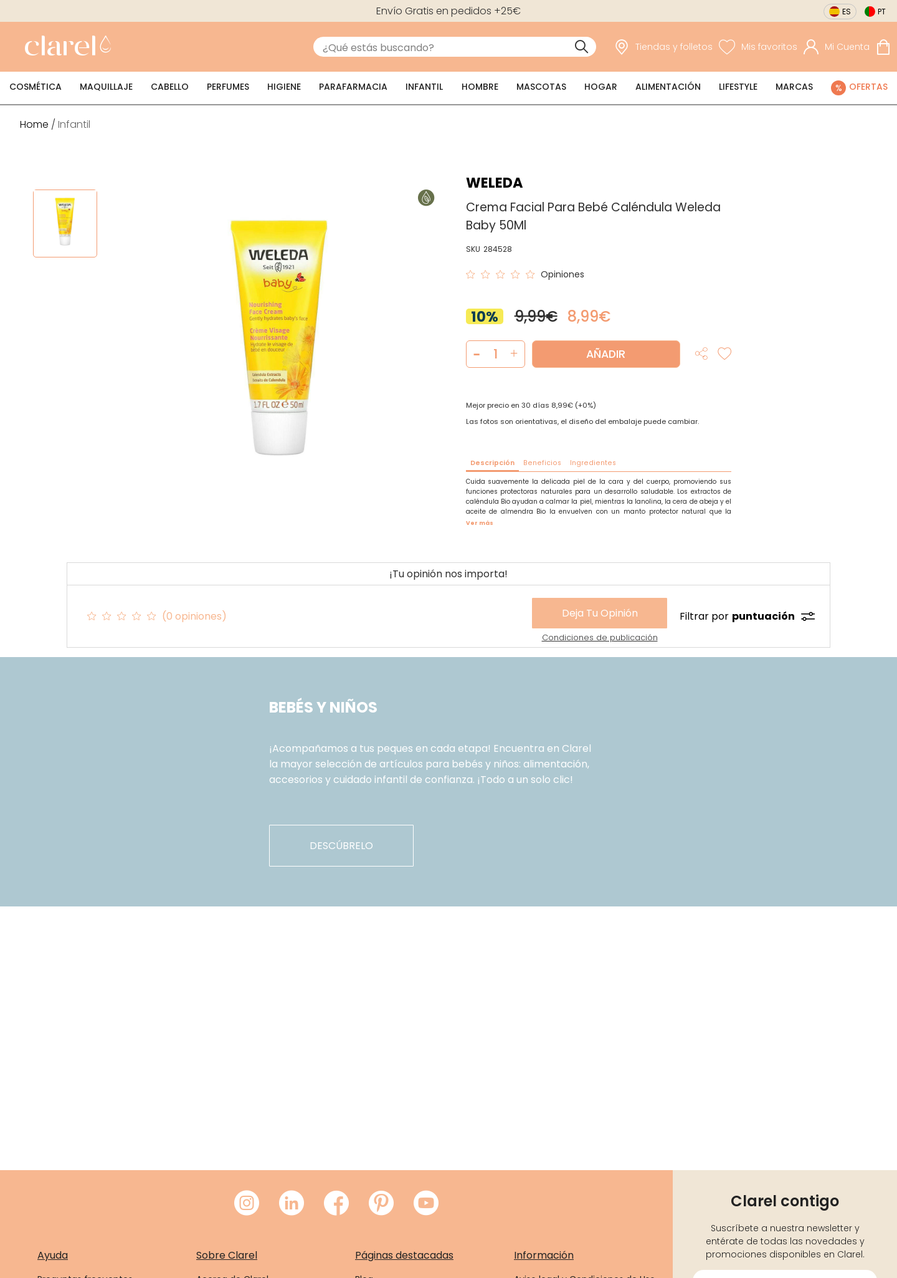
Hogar (600, 86)
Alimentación (668, 86)
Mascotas (541, 86)
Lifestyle (738, 86)
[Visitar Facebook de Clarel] (336, 1204)
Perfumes (228, 86)
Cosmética (35, 86)
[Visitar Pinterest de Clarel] (381, 1204)
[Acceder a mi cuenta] (837, 47)
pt (882, 11)
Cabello (170, 86)
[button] (514, 354)
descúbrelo (341, 845)
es (846, 11)
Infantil (424, 86)
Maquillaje (106, 86)
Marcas (794, 86)
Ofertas (868, 86)
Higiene (284, 86)
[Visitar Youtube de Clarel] (426, 1204)
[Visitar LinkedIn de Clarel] (291, 1204)
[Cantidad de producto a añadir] (495, 354)
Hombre (480, 86)
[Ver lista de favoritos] (758, 47)
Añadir (605, 354)
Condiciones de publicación (600, 637)
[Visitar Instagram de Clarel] (246, 1204)
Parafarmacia (353, 86)
